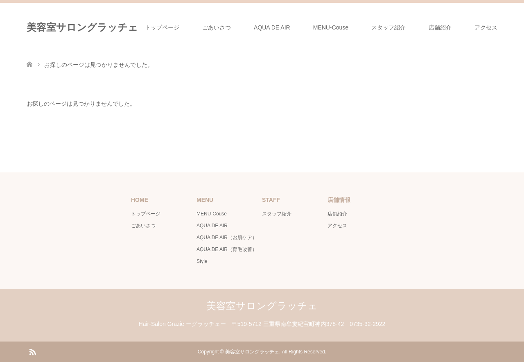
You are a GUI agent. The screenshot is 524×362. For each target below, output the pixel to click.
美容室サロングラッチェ (82, 27)
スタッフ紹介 (388, 27)
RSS (32, 351)
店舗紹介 (440, 27)
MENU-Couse (330, 27)
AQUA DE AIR (272, 27)
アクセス (485, 27)
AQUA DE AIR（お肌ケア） (226, 237)
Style (202, 261)
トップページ (162, 27)
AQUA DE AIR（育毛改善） (226, 249)
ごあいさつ (216, 27)
